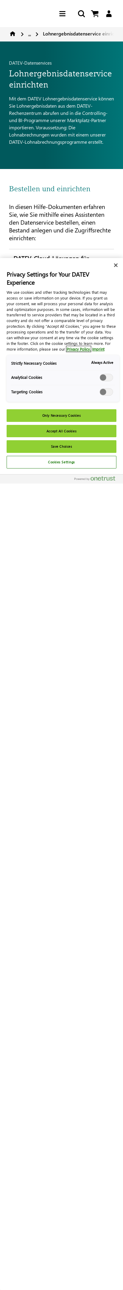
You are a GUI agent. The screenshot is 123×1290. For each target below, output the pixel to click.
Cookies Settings (61, 462)
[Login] (109, 13)
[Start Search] (81, 13)
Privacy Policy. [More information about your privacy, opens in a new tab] (79, 349)
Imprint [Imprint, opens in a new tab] (98, 349)
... (29, 33)
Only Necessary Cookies (61, 415)
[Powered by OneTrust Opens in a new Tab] (97, 480)
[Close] (115, 265)
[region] (61, 774)
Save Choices (61, 446)
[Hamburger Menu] (63, 13)
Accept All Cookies (61, 431)
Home (12, 33)
